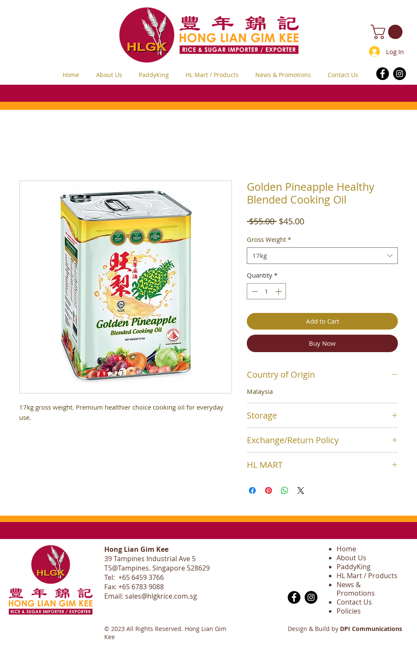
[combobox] (322, 255)
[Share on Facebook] (252, 490)
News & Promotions (356, 589)
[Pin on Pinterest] (268, 490)
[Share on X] (301, 490)
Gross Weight (269, 239)
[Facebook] (382, 73)
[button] (388, 32)
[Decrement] (254, 291)
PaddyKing (354, 566)
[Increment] (279, 291)
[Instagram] (399, 73)
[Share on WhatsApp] (285, 490)
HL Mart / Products (367, 575)
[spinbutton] (267, 291)
